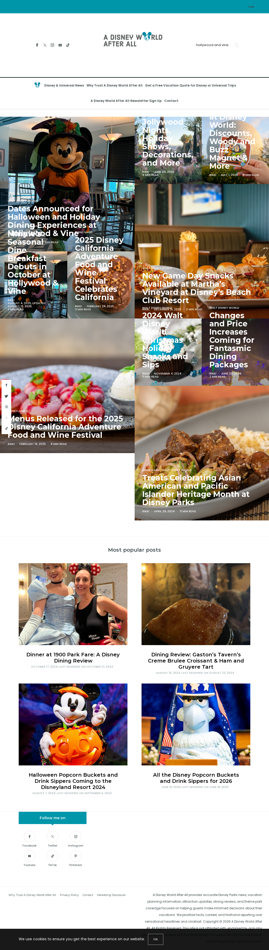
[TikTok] (68, 45)
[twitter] (6, 396)
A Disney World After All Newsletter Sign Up (126, 101)
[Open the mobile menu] (260, 93)
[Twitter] (45, 45)
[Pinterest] (76, 859)
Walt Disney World (23, 226)
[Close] (156, 939)
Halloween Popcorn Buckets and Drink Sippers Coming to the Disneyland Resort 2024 (73, 781)
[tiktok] (6, 428)
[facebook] (6, 385)
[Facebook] (37, 45)
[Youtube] (60, 45)
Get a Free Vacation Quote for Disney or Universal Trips (190, 85)
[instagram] (6, 407)
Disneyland (83, 232)
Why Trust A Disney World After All (115, 85)
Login (251, 6)
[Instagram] (52, 45)
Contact (171, 101)
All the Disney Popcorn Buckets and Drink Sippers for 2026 (196, 778)
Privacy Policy (69, 895)
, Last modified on (72, 667)
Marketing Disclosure (111, 895)
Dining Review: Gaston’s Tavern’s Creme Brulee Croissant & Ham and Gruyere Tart (196, 661)
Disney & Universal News (64, 85)
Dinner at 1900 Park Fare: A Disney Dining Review (73, 658)
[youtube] (6, 418)
